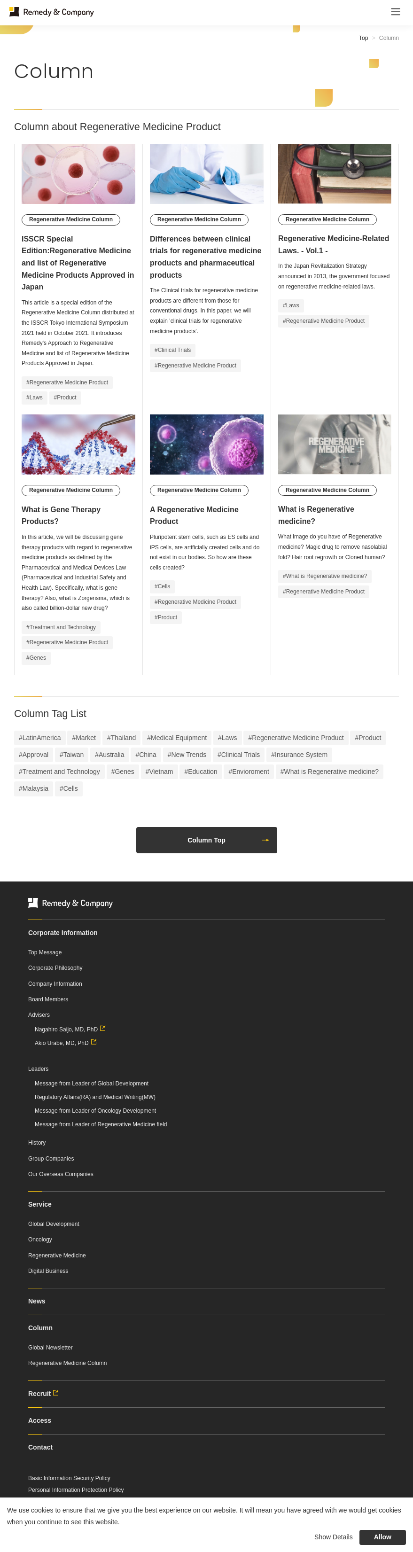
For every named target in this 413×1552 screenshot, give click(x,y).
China (147, 754)
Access (39, 1420)
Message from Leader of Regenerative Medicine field (101, 1124)
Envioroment (250, 771)
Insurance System (301, 754)
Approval (35, 754)
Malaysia (35, 788)
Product (369, 737)
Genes (124, 771)
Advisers (39, 1015)
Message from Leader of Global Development (91, 1083)
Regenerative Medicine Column (67, 1363)
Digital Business (48, 1271)
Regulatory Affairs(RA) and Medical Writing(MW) (95, 1097)
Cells (70, 788)
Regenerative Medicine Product (297, 737)
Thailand (123, 737)
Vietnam (161, 771)
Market (86, 737)
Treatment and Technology (61, 771)
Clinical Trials (240, 754)
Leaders (38, 1069)
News (37, 1301)
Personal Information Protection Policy (76, 1490)
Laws (229, 737)
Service (40, 1204)
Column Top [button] (228, 840)
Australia (111, 754)
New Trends (188, 754)
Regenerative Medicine (57, 1255)
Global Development (53, 1224)
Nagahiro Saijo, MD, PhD (71, 1029)
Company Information (55, 984)
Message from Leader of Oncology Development (95, 1110)
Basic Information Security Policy (69, 1478)
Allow (382, 1537)
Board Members (48, 999)
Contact (40, 1447)
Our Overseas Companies (61, 1174)
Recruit (44, 1393)
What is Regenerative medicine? (331, 771)
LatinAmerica (42, 737)
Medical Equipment (179, 737)
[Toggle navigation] (395, 12)
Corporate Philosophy (55, 968)
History (37, 1142)
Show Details (333, 1537)
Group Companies (51, 1158)
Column (40, 1328)
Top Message (45, 952)
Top (363, 38)
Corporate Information (63, 932)
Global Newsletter (50, 1347)
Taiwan (73, 754)
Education (202, 771)
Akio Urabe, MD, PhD (67, 1043)
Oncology (40, 1239)
